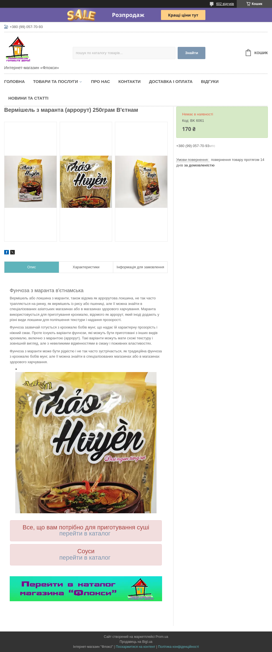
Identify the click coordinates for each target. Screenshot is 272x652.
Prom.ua (162, 637)
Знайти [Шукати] (191, 53)
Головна (14, 81)
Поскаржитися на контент (135, 647)
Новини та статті (28, 98)
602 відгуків (225, 4)
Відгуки (209, 81)
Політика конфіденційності (178, 647)
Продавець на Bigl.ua (136, 642)
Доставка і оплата (171, 81)
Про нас (100, 81)
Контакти (129, 81)
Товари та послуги (55, 81)
